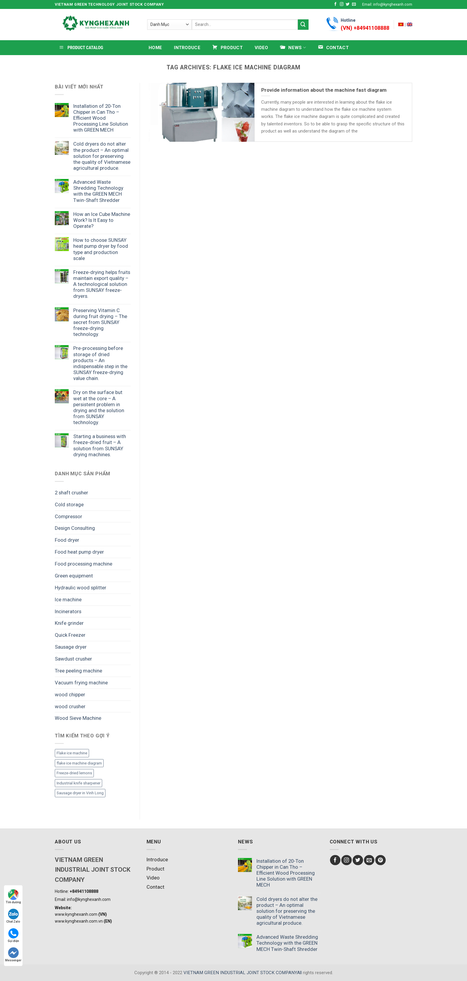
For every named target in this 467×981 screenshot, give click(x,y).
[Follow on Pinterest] (380, 860)
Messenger (13, 954)
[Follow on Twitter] (348, 4)
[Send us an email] (354, 4)
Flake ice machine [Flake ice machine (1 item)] (72, 753)
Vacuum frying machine (81, 683)
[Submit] (303, 24)
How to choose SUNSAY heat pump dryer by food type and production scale (100, 249)
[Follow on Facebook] (335, 4)
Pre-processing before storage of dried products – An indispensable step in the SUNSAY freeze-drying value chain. (100, 363)
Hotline (365, 25)
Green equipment (74, 576)
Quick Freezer (70, 635)
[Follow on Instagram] (342, 4)
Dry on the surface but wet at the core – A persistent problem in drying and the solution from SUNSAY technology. (98, 407)
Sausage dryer (71, 647)
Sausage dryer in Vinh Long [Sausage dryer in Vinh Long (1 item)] (80, 793)
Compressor (68, 516)
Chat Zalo (13, 916)
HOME (155, 47)
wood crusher (70, 706)
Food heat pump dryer (79, 552)
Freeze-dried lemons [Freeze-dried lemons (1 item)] (74, 773)
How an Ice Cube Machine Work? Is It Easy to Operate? (101, 220)
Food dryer (67, 540)
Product (155, 869)
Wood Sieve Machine (78, 718)
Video (261, 47)
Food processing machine (83, 564)
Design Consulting (75, 528)
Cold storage (69, 504)
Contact (155, 887)
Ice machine (68, 599)
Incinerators (68, 611)
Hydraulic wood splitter (80, 588)
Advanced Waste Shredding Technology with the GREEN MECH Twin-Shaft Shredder (98, 191)
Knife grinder (69, 623)
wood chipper (70, 694)
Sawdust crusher (73, 659)
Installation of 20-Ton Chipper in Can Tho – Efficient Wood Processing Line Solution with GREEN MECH (100, 118)
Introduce (187, 47)
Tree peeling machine (78, 671)
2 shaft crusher (71, 493)
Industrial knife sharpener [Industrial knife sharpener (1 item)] (78, 783)
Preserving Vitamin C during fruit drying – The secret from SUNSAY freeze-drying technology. (100, 322)
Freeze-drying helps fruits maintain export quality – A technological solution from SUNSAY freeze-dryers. (101, 284)
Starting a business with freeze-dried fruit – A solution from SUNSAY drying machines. (99, 445)
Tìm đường (13, 896)
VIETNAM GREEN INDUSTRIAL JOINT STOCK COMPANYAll (242, 972)
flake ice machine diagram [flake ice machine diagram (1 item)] (79, 763)
